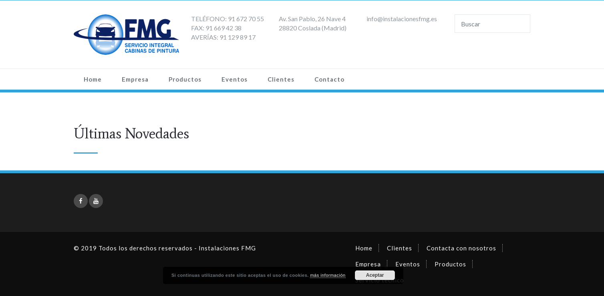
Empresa (135, 79)
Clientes (281, 79)
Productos (185, 79)
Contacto (329, 79)
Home (93, 79)
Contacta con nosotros (461, 248)
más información (327, 275)
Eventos (234, 79)
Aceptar (375, 275)
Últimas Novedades (131, 133)
